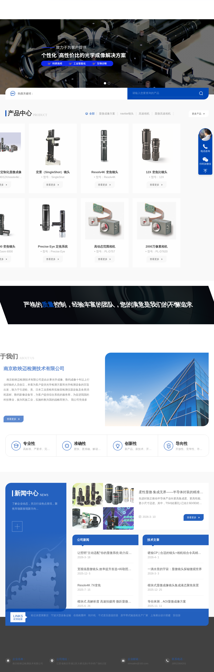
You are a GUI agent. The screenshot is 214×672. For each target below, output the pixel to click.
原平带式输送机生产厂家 (134, 642)
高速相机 (144, 116)
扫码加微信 (205, 163)
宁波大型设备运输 (61, 642)
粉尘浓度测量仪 (39, 642)
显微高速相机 (163, 116)
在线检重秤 (79, 642)
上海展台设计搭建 (160, 642)
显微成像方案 (107, 116)
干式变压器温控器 (108, 642)
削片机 (92, 642)
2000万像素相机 (72, 249)
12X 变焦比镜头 (71, 174)
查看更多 (18, 187)
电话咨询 (205, 151)
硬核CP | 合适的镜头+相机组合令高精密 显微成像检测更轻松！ (176, 618)
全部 (92, 116)
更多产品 (196, 116)
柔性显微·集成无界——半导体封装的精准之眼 (171, 558)
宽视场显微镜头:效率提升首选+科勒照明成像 (105, 635)
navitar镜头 (127, 116)
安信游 (176, 642)
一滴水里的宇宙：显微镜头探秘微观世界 (175, 635)
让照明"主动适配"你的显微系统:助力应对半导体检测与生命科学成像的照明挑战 (105, 618)
